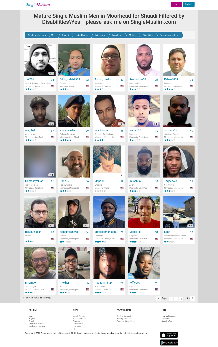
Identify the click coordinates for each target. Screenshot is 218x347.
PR (74, 329)
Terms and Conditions (126, 321)
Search (31, 321)
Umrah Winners (79, 316)
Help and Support (169, 316)
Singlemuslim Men (36, 324)
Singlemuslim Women (37, 326)
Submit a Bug (167, 321)
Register (189, 4)
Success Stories (79, 319)
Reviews (76, 321)
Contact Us (166, 319)
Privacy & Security (124, 319)
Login (176, 4)
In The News (78, 324)
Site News (77, 326)
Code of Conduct (124, 316)
